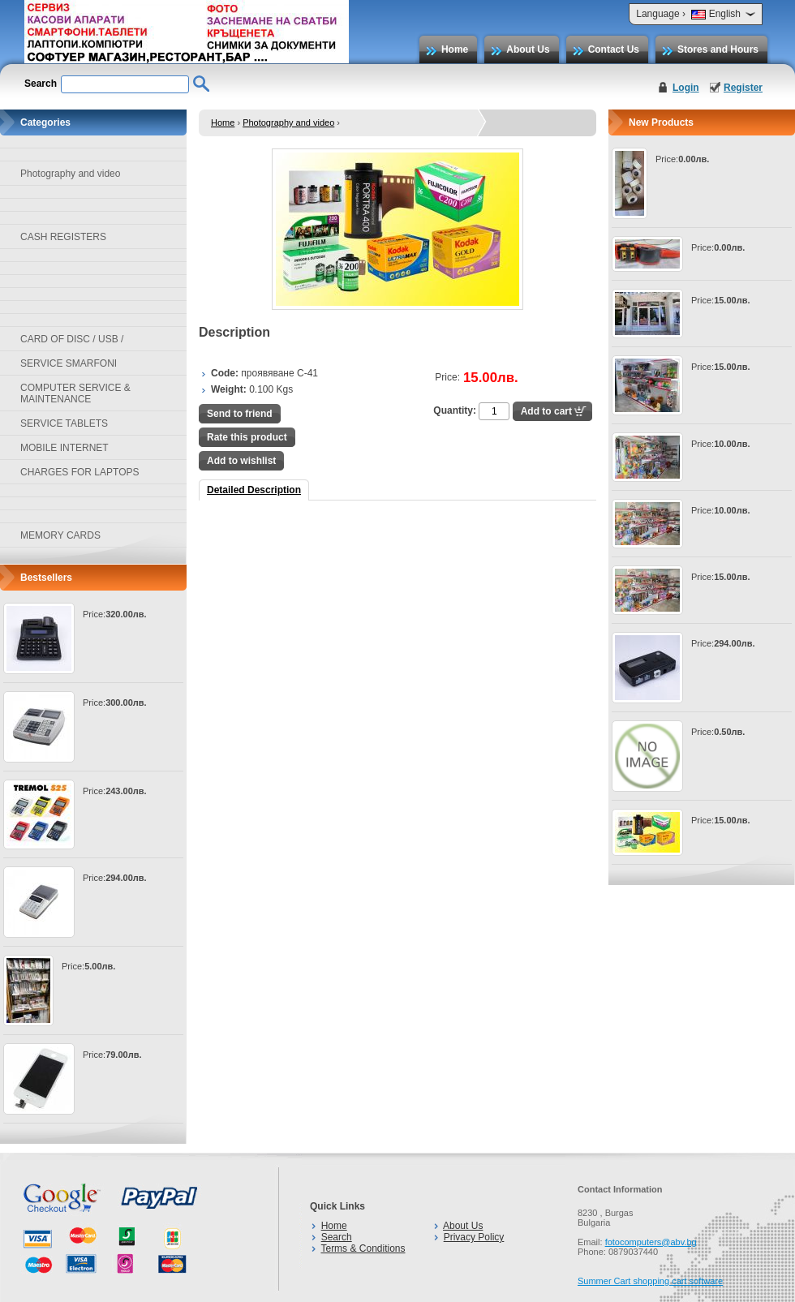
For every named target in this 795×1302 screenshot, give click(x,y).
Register (743, 87)
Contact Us (613, 49)
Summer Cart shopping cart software (650, 1281)
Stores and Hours (717, 49)
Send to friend (240, 413)
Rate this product (247, 437)
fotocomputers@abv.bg (651, 1242)
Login (686, 87)
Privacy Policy (474, 1237)
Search (336, 1237)
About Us (527, 49)
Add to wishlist (241, 460)
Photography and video (288, 122)
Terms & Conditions (362, 1248)
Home (454, 49)
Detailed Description (254, 490)
